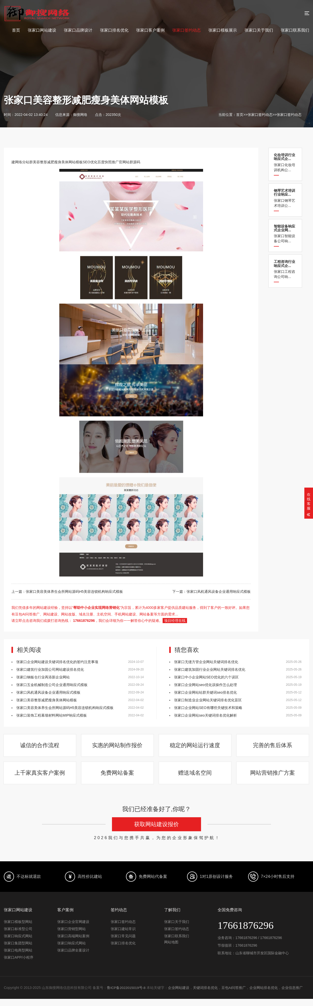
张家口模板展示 (222, 30)
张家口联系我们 (295, 30)
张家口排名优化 (114, 30)
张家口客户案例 (150, 30)
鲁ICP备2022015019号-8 (127, 995)
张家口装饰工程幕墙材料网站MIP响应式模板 (51, 715)
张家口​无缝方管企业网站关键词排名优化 (206, 662)
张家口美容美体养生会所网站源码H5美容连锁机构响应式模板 (64, 708)
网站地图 (171, 949)
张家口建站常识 (123, 936)
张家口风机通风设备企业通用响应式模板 (48, 692)
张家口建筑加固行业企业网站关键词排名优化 (209, 669)
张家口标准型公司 (18, 936)
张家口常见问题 (123, 943)
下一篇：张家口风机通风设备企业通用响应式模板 (211, 591)
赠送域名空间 (195, 778)
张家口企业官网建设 (73, 929)
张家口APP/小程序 (18, 964)
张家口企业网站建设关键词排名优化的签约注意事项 (57, 662)
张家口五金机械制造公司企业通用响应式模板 (52, 685)
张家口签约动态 (186, 30)
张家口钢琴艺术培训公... (285, 198)
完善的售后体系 (273, 747)
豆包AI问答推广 (234, 995)
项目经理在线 (175, 621)
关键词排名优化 (206, 995)
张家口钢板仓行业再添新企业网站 (43, 677)
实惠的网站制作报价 (117, 747)
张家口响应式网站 (18, 943)
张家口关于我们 (259, 30)
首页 (16, 30)
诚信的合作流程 (40, 747)
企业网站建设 (179, 995)
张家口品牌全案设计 (73, 957)
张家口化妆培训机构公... (285, 162)
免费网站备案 (117, 778)
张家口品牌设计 (78, 30)
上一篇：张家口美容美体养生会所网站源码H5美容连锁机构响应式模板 (67, 591)
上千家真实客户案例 (40, 778)
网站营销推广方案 (273, 778)
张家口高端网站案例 (73, 943)
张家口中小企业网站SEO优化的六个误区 (206, 677)
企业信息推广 (293, 995)
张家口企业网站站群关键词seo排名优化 (205, 692)
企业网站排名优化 (265, 995)
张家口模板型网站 (18, 929)
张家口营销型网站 (71, 936)
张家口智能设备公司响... (285, 233)
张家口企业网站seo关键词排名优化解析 (205, 715)
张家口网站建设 (42, 30)
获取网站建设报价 (156, 831)
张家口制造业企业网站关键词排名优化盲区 (208, 700)
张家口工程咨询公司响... (285, 269)
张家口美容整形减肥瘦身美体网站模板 (46, 700)
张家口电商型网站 (18, 957)
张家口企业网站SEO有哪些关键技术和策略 (208, 708)
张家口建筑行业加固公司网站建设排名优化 (50, 669)
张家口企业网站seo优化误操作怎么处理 (205, 685)
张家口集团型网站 (18, 950)
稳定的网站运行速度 (195, 747)
